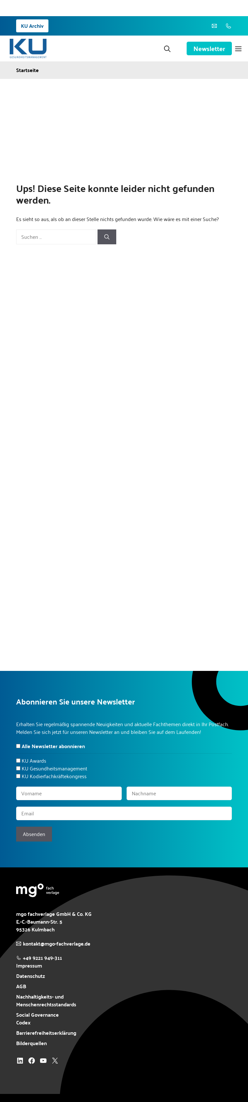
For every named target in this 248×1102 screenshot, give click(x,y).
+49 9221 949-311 (42, 957)
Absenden (34, 834)
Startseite (27, 70)
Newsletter (209, 48)
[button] (167, 48)
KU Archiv (32, 25)
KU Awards (34, 760)
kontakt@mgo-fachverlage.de (56, 943)
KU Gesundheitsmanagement (54, 768)
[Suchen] (107, 236)
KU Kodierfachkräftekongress (54, 776)
